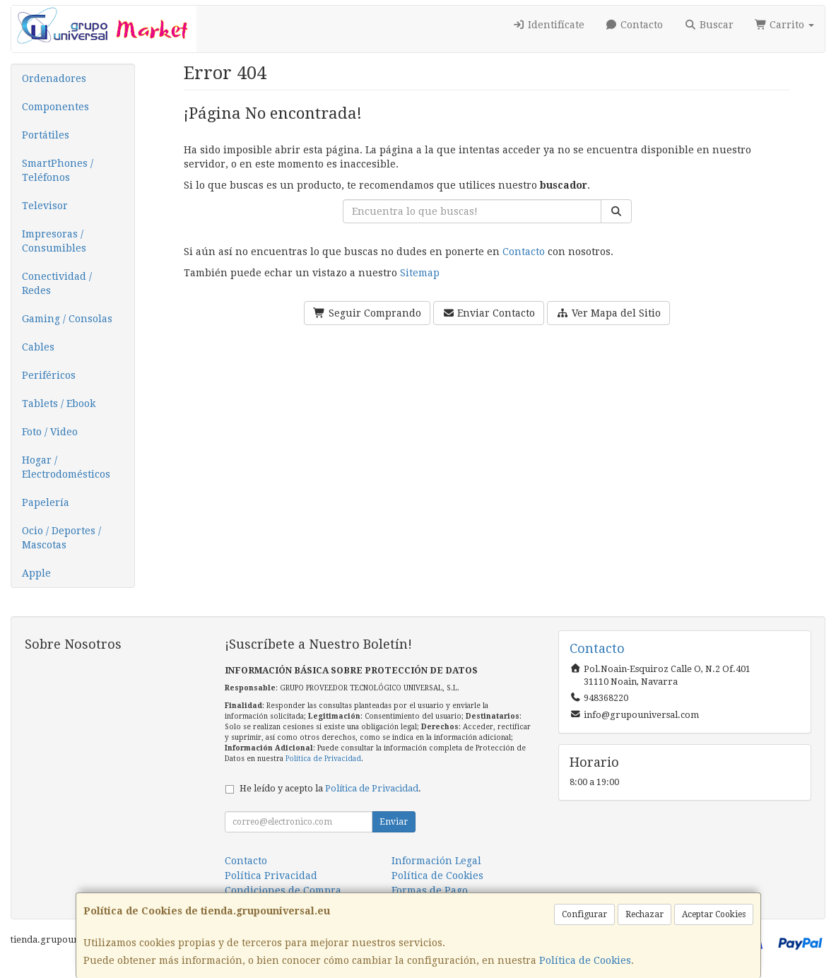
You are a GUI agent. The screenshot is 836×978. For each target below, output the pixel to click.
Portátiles (45, 135)
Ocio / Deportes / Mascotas (61, 537)
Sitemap (420, 272)
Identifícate (548, 24)
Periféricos (49, 375)
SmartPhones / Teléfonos (57, 170)
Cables (38, 347)
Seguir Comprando (367, 313)
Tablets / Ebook (58, 403)
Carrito (785, 24)
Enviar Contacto (489, 313)
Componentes (55, 106)
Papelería (45, 502)
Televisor (45, 205)
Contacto (635, 24)
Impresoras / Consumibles (54, 241)
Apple (36, 573)
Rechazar (644, 914)
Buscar (709, 24)
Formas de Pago (429, 890)
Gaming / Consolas (67, 318)
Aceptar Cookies (714, 914)
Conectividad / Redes (57, 283)
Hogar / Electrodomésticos (66, 467)
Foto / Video (50, 431)
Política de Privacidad (323, 758)
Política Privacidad (271, 875)
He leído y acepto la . (330, 788)
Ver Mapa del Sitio (608, 313)
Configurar (584, 914)
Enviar (393, 822)
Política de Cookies (585, 960)
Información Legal (436, 860)
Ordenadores (54, 78)
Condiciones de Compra (283, 890)
